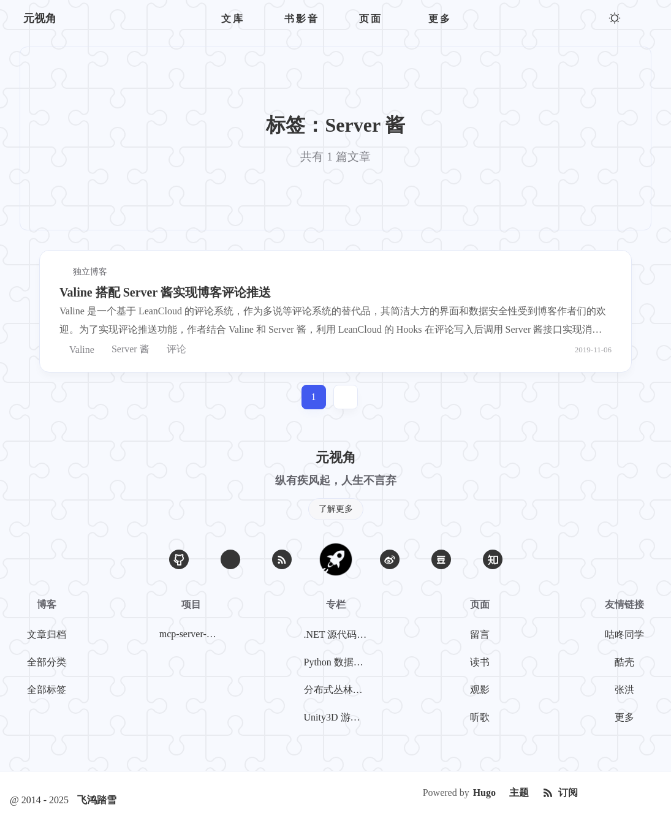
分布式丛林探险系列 (338, 689)
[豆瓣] (441, 559)
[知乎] (492, 559)
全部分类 (46, 662)
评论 (171, 349)
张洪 (624, 689)
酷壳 (624, 662)
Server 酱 (126, 349)
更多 (624, 717)
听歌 (480, 717)
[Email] (230, 559)
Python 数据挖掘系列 (338, 662)
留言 (480, 634)
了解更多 (336, 508)
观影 (480, 689)
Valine (76, 349)
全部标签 (46, 689)
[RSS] (282, 559)
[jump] (345, 397)
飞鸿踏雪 (96, 800)
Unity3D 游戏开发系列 (338, 717)
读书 (480, 662)
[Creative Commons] (623, 792)
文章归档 (46, 634)
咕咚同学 (624, 634)
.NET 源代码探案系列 (338, 634)
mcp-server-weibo (193, 634)
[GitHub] (179, 559)
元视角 (39, 18)
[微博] (390, 559)
